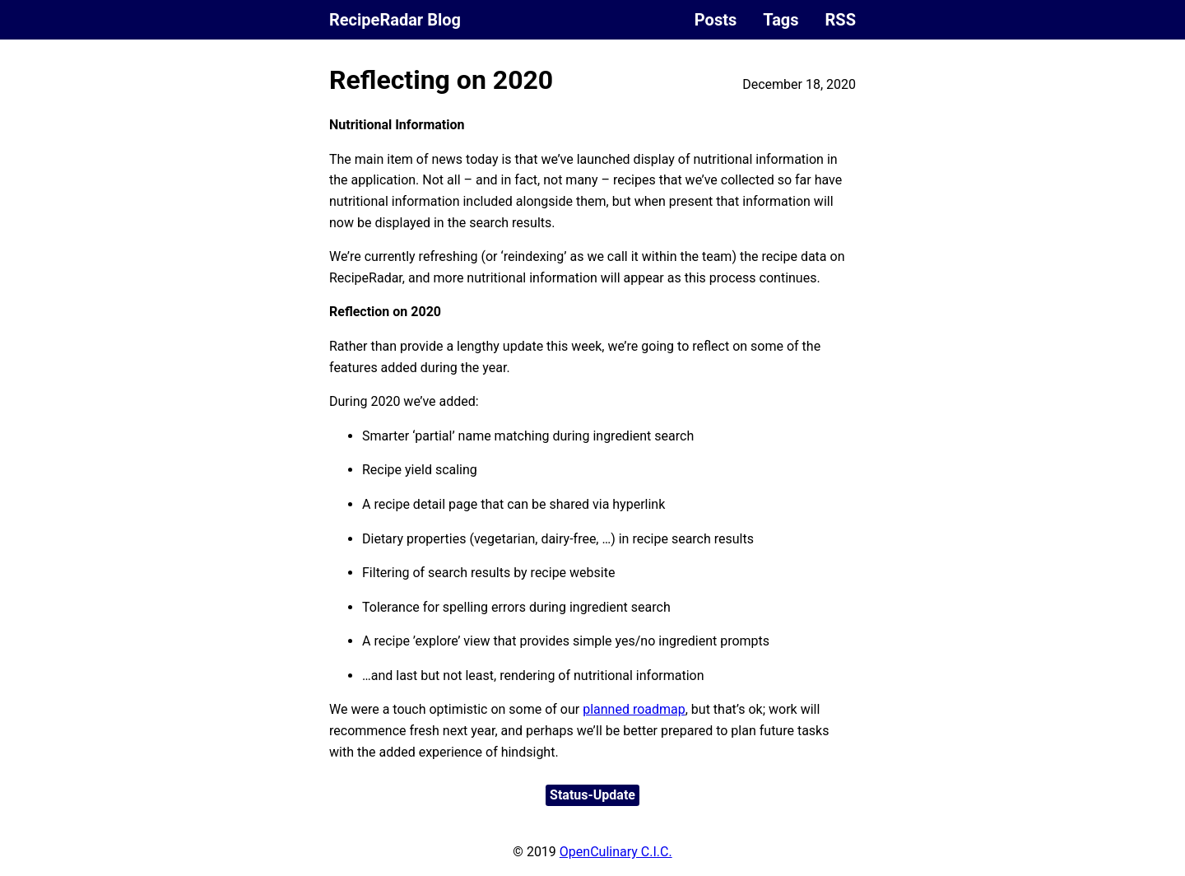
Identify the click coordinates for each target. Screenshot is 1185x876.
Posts (716, 20)
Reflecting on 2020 (441, 80)
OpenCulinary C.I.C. (616, 852)
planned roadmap (634, 709)
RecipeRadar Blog (395, 20)
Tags (780, 20)
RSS (840, 20)
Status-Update (592, 795)
